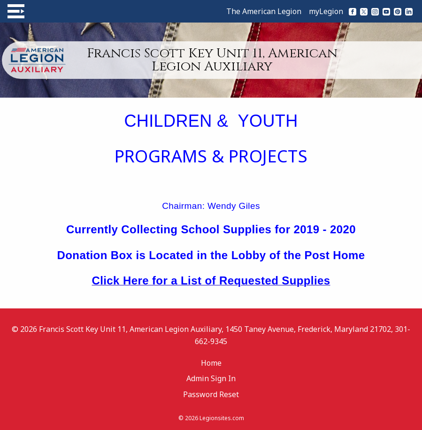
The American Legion (263, 11)
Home (211, 363)
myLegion (326, 11)
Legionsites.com (221, 418)
